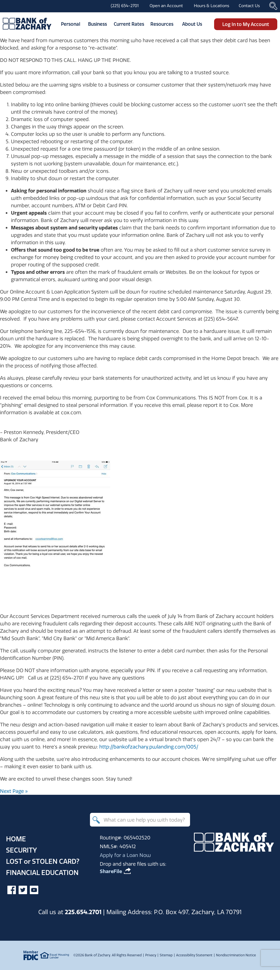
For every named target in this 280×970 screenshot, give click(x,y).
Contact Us (249, 5)
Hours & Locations (211, 5)
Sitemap (166, 955)
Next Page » (14, 791)
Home (16, 839)
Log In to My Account (245, 24)
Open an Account (166, 5)
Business (97, 24)
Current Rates (129, 24)
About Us (192, 24)
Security (21, 850)
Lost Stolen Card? (42, 861)
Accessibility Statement (194, 955)
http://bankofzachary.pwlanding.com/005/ (148, 747)
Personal (70, 24)
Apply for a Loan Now (125, 855)
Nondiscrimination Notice (236, 955)
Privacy (150, 955)
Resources (161, 24)
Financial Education (42, 872)
